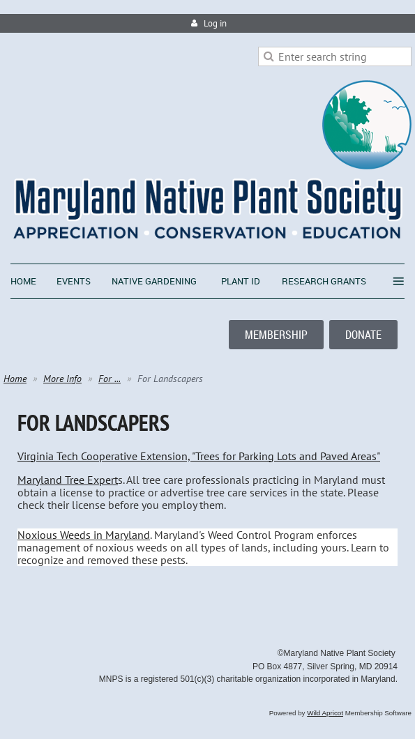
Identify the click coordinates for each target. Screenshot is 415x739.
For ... (109, 378)
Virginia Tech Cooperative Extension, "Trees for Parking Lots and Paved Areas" (198, 456)
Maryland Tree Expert (67, 480)
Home (15, 378)
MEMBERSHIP (276, 334)
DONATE (363, 334)
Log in (215, 23)
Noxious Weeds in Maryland (83, 535)
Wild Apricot (325, 713)
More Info (62, 378)
